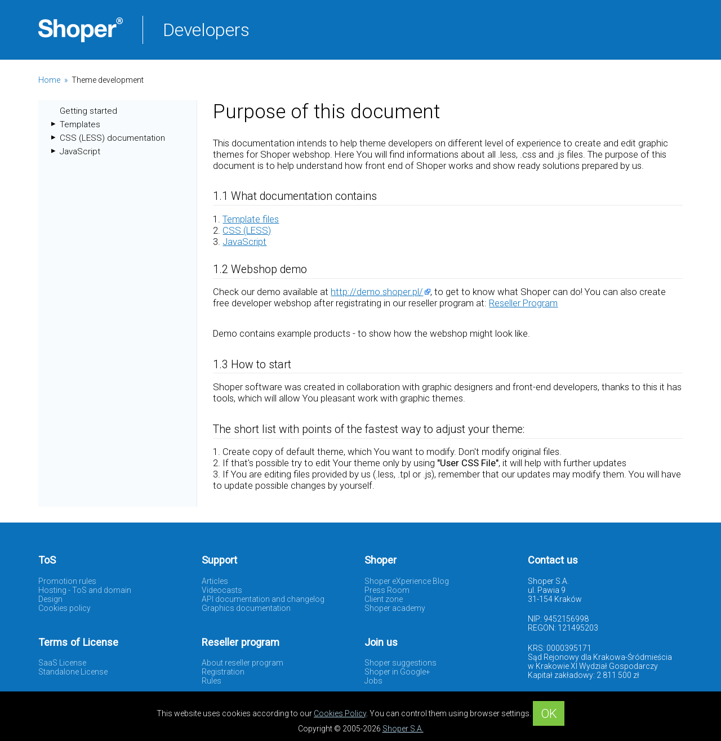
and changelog (298, 599)
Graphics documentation (246, 608)
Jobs (373, 680)
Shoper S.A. (403, 728)
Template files (250, 219)
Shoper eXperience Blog (406, 581)
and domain (109, 590)
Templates (80, 124)
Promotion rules (67, 581)
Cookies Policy (340, 713)
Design (50, 599)
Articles (215, 581)
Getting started (88, 111)
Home (49, 79)
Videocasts (222, 590)
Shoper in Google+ (397, 671)
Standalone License (73, 671)
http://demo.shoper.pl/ (377, 291)
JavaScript (80, 151)
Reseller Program (523, 303)
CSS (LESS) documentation (112, 138)
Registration (223, 671)
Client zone (383, 599)
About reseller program (242, 662)
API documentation (236, 599)
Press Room (387, 590)
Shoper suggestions (400, 662)
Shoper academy (394, 608)
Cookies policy (64, 608)
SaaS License (62, 662)
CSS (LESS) (246, 230)
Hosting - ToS (62, 590)
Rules (211, 680)
